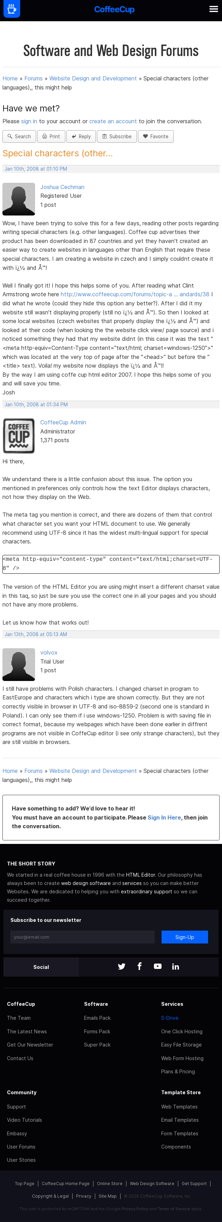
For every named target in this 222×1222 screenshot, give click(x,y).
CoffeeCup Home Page (66, 1183)
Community (21, 1092)
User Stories (21, 1160)
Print (51, 136)
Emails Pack (97, 1018)
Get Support (194, 1183)
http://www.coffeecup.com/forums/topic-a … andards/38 (135, 294)
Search (19, 136)
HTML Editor (140, 875)
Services (172, 1004)
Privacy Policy (135, 1208)
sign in (30, 121)
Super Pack (97, 1045)
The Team (19, 1018)
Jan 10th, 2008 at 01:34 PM (36, 404)
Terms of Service (174, 1208)
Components (176, 1147)
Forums (33, 78)
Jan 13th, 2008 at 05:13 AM (36, 634)
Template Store (181, 1092)
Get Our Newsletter (30, 1045)
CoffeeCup (21, 1004)
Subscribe (117, 136)
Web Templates (179, 1107)
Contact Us (20, 1058)
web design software (86, 883)
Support (16, 1107)
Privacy (83, 1196)
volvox (49, 652)
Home (10, 78)
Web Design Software (152, 1183)
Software (96, 1004)
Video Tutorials (24, 1120)
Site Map (108, 1196)
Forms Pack (97, 1031)
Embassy (17, 1133)
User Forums (21, 1147)
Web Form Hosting (182, 1058)
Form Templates (179, 1133)
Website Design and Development (93, 78)
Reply (81, 136)
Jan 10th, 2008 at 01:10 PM (36, 169)
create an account (113, 121)
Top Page (24, 1183)
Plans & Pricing (178, 1071)
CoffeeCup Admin (63, 422)
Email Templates (180, 1120)
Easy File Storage (181, 1045)
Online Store (110, 1183)
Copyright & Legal (50, 1196)
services (132, 883)
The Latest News (27, 1031)
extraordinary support (146, 891)
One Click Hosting (182, 1031)
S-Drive (170, 1018)
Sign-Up (184, 937)
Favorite (155, 136)
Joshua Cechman (62, 186)
